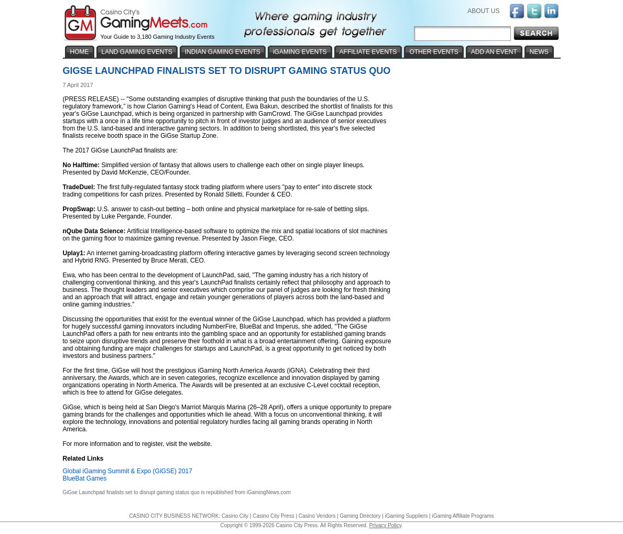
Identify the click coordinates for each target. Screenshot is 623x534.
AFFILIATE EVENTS (368, 52)
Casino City (235, 516)
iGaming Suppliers (406, 516)
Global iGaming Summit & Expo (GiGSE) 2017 (127, 471)
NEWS (539, 52)
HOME (79, 52)
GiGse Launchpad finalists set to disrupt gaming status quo (131, 492)
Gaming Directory (360, 516)
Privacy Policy (385, 525)
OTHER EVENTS (433, 52)
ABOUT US (483, 11)
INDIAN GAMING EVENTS (222, 52)
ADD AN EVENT (494, 52)
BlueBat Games (85, 478)
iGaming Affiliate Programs (463, 516)
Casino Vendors (317, 516)
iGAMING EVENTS (300, 52)
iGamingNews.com (269, 492)
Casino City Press (273, 516)
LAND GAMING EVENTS (137, 52)
